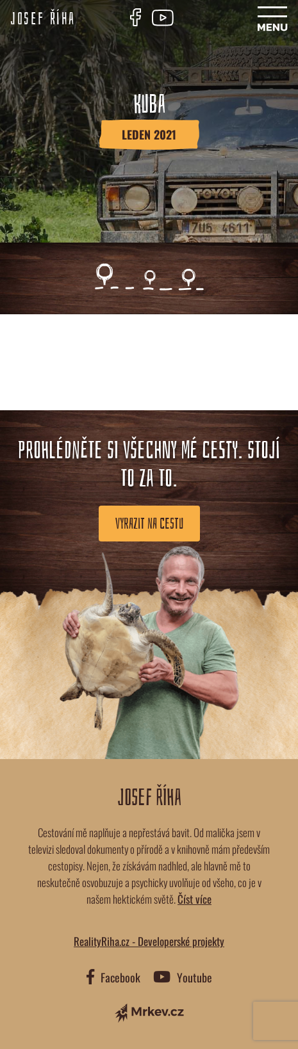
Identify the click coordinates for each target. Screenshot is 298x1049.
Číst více (194, 899)
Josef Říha (43, 19)
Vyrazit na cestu (149, 524)
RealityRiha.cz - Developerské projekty (149, 941)
